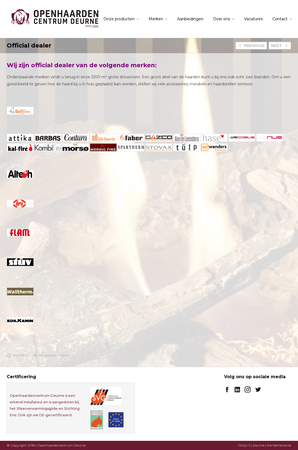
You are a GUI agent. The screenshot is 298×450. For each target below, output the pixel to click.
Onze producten (119, 18)
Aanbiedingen (190, 18)
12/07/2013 (17, 355)
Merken (156, 18)
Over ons (221, 18)
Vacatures (253, 18)
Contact (279, 18)
